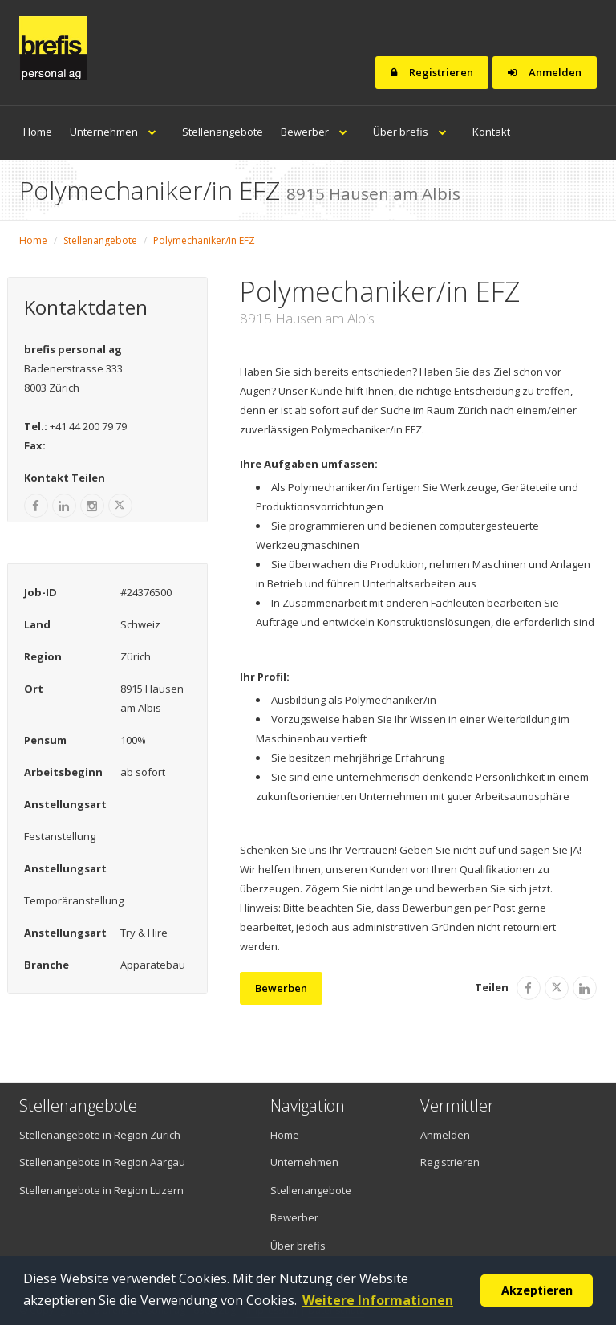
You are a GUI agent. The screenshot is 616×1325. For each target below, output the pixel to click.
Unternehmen (117, 131)
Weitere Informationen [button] (377, 1300)
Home (37, 131)
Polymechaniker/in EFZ (204, 240)
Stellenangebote (222, 131)
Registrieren (432, 72)
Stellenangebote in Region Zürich (99, 1135)
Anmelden (545, 72)
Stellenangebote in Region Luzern (101, 1190)
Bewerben (281, 988)
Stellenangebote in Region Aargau (102, 1162)
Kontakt (491, 131)
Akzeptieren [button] (537, 1290)
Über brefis (414, 131)
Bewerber (318, 131)
